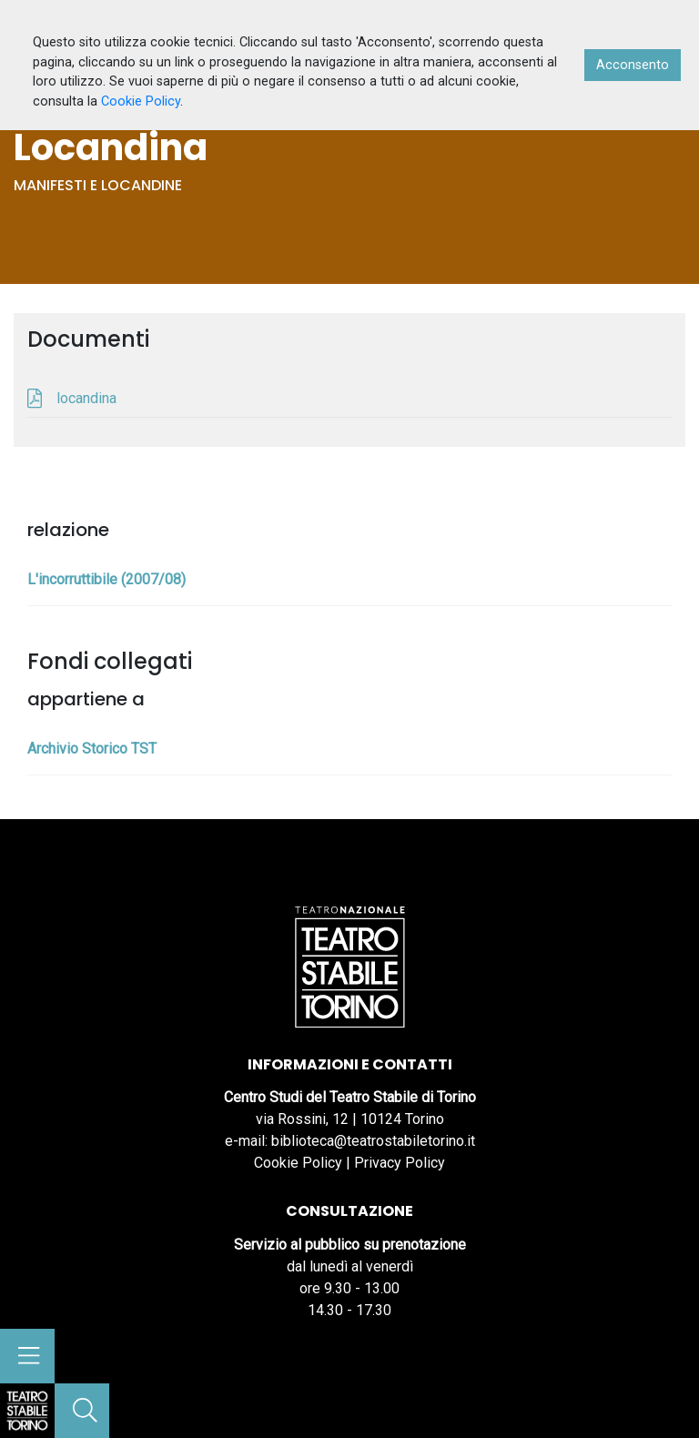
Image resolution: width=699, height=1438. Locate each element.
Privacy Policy (399, 1162)
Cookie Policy (298, 1162)
